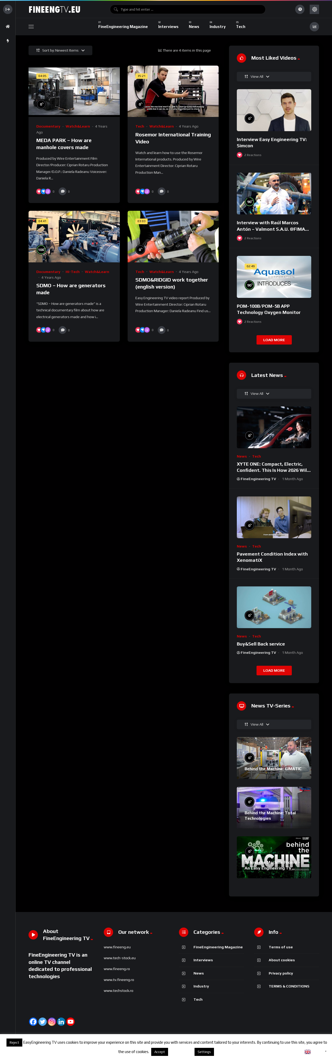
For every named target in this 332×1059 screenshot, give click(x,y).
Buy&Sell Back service (261, 644)
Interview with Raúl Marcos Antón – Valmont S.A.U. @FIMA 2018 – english (271, 229)
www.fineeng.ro (117, 969)
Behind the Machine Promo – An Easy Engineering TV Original (272, 868)
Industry (201, 986)
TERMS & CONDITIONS (289, 986)
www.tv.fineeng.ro (119, 980)
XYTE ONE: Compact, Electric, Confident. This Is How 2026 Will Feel (272, 470)
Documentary (48, 126)
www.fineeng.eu (117, 947)
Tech (139, 126)
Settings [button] (204, 1052)
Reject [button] (14, 1042)
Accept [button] (159, 1052)
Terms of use (281, 947)
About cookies (282, 960)
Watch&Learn (78, 126)
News (242, 456)
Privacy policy (281, 973)
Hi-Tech (73, 272)
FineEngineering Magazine (218, 947)
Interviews (203, 960)
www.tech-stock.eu (120, 958)
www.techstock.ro (118, 990)
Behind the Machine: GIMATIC (273, 768)
